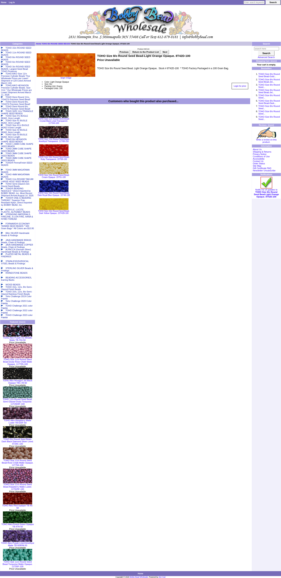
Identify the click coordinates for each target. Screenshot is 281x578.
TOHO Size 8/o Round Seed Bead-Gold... (269, 75)
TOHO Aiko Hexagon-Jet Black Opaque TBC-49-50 (17, 380)
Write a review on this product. (266, 140)
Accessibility (258, 159)
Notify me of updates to (266, 192)
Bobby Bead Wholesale (139, 577)
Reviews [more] (266, 125)
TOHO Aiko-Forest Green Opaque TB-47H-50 (17, 524)
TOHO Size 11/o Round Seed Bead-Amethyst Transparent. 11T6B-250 (53, 140)
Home (3, 2)
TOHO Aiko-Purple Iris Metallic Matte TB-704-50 (17, 338)
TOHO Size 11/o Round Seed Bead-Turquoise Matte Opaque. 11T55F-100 (18, 563)
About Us (257, 149)
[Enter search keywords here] (254, 2)
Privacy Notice (259, 154)
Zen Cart (162, 577)
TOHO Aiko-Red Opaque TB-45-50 (17, 505)
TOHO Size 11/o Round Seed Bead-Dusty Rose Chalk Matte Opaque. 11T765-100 (17, 360)
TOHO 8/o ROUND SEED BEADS (56, 44)
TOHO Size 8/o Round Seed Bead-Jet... (269, 80)
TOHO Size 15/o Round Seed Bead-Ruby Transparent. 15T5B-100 (53, 158)
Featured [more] (17, 322)
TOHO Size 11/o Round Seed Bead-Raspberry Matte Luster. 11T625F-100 (17, 485)
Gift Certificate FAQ (262, 168)
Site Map (257, 166)
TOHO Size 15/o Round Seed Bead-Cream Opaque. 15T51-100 (53, 176)
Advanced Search (266, 57)
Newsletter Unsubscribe (264, 170)
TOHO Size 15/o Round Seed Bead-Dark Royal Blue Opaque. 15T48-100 (54, 194)
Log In (12, 2)
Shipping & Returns (262, 152)
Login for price (240, 86)
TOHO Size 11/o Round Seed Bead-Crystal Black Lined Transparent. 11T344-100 (53, 121)
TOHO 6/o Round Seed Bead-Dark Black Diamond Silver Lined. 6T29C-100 (18, 440)
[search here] (266, 48)
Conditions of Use (261, 156)
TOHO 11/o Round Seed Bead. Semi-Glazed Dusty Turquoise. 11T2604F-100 (17, 400)
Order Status (259, 163)
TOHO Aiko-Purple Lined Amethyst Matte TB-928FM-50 (17, 543)
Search (266, 44)
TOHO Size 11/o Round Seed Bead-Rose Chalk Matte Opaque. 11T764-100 (17, 461)
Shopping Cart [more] (266, 61)
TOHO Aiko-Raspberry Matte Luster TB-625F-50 (17, 420)
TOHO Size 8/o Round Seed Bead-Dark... (269, 102)
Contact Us (258, 161)
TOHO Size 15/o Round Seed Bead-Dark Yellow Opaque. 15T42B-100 (53, 212)
